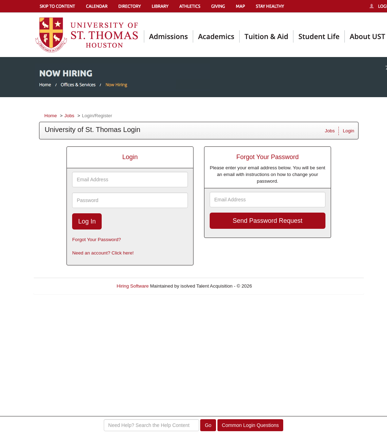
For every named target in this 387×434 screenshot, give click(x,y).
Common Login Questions (250, 425)
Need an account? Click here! (103, 253)
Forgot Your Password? (96, 239)
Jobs (69, 115)
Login (348, 130)
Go (208, 425)
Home (50, 115)
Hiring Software (133, 286)
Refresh (273, 286)
